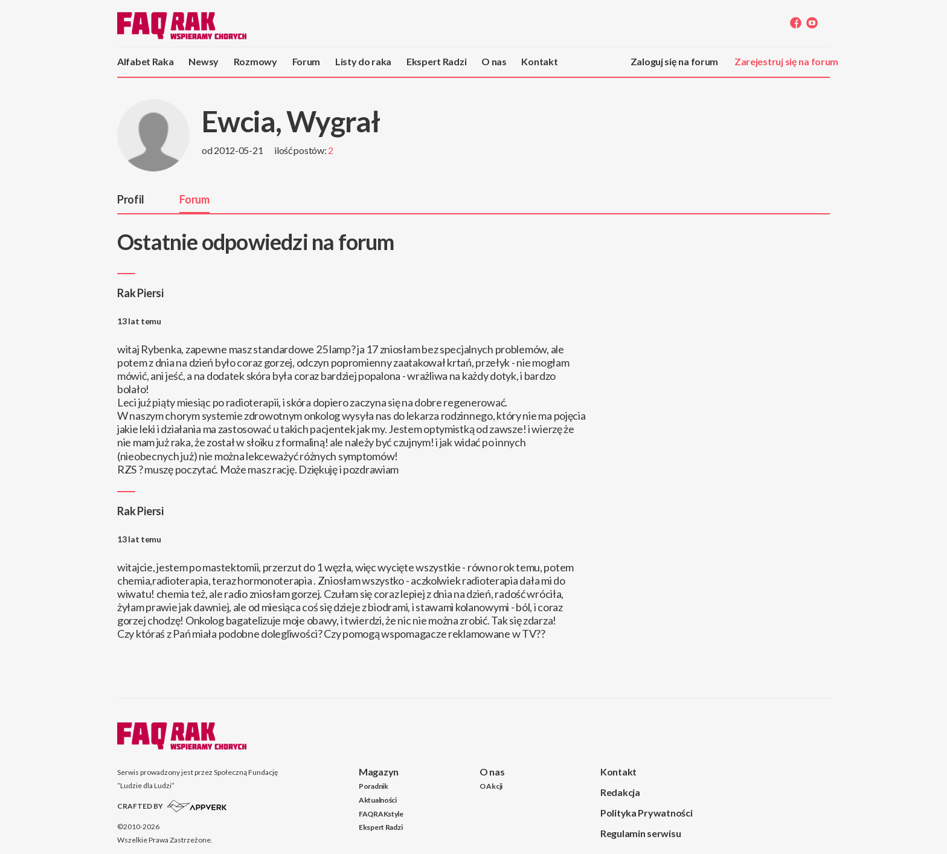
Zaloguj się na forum (674, 61)
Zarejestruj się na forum (786, 61)
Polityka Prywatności (646, 812)
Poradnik (373, 786)
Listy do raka (363, 61)
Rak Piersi (140, 293)
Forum (306, 61)
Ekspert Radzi (436, 61)
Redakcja (620, 792)
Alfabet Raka (145, 61)
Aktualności (378, 799)
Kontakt (539, 61)
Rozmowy (255, 61)
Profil (130, 199)
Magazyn (379, 771)
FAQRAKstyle (381, 813)
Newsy (203, 61)
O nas (494, 61)
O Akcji (491, 786)
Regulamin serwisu (640, 833)
